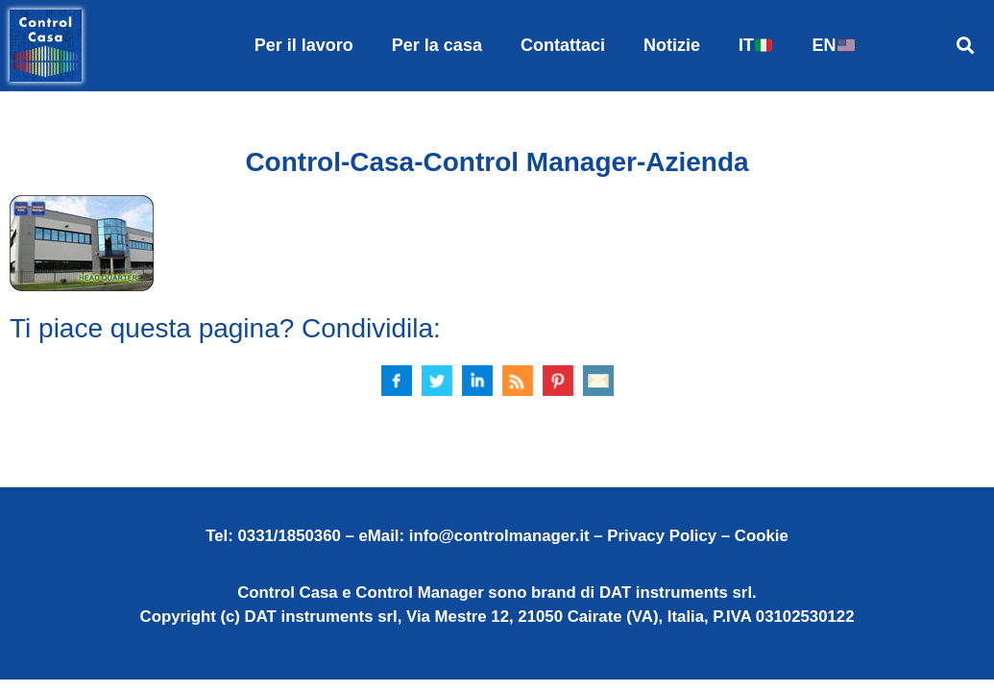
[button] (966, 46)
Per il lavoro (304, 45)
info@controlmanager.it (499, 536)
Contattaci (563, 45)
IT (755, 45)
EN (833, 45)
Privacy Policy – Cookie (697, 536)
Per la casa (437, 45)
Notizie (671, 45)
